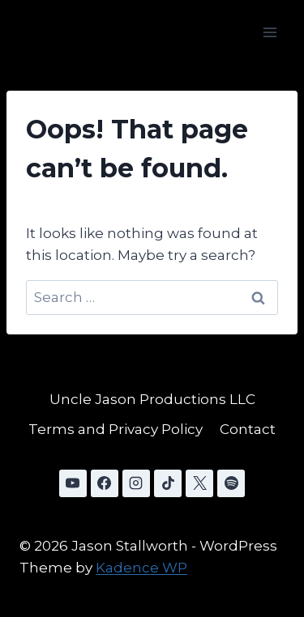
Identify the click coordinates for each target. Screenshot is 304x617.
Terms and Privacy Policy (115, 429)
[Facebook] (104, 483)
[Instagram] (136, 483)
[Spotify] (231, 483)
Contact (248, 429)
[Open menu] (270, 32)
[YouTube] (73, 483)
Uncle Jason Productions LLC (152, 399)
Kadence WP (141, 568)
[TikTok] (168, 483)
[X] (199, 483)
